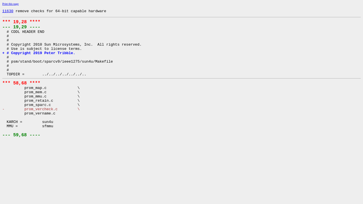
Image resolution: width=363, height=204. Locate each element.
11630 (7, 11)
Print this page (10, 3)
